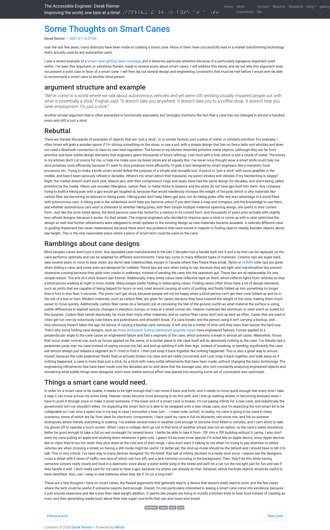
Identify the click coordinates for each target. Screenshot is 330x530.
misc (172, 507)
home (228, 7)
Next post (275, 516)
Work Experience (245, 9)
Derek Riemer (82, 527)
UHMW (247, 262)
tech (180, 507)
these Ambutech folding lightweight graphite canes (157, 330)
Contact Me (263, 9)
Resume (279, 7)
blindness (151, 507)
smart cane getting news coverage (113, 61)
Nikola (119, 527)
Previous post (57, 516)
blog (310, 7)
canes (163, 507)
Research (296, 7)
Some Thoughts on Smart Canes (107, 29)
